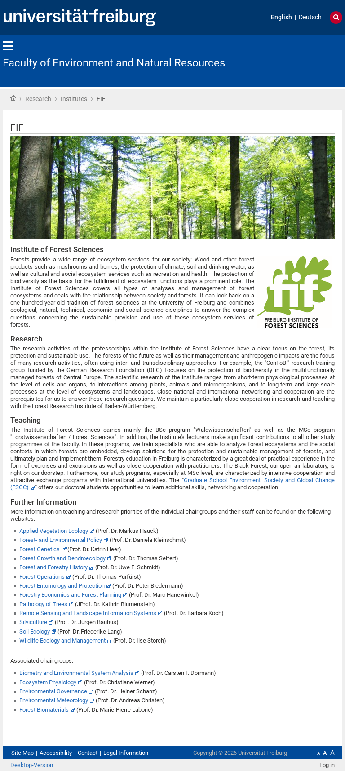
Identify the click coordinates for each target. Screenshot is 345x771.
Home (13, 98)
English (281, 17)
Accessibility (56, 752)
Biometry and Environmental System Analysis (76, 672)
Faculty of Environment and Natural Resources (114, 63)
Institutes (74, 98)
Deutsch (310, 17)
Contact (87, 752)
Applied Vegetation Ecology (53, 530)
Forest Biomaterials (44, 709)
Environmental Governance (53, 691)
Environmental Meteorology (53, 700)
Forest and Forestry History (53, 567)
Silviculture (33, 622)
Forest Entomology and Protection (62, 585)
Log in (327, 765)
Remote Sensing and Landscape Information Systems (87, 613)
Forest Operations (42, 576)
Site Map (22, 752)
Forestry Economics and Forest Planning (70, 594)
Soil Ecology (34, 631)
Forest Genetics (40, 549)
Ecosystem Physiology (47, 682)
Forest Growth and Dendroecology (62, 558)
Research (38, 98)
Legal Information (125, 752)
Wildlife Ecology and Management (62, 640)
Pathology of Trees (43, 604)
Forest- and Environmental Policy (60, 539)
